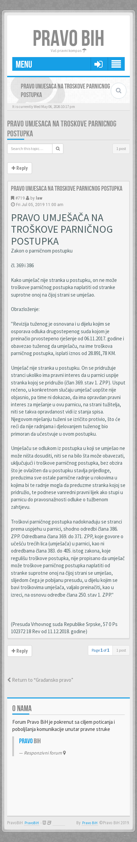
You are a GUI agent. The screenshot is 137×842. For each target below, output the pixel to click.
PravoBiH (32, 823)
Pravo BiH (89, 823)
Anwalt (58, 823)
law (39, 198)
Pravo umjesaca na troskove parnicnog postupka (66, 189)
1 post (121, 148)
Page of (100, 650)
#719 (20, 198)
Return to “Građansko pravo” (40, 680)
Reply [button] (20, 168)
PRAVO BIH (68, 39)
